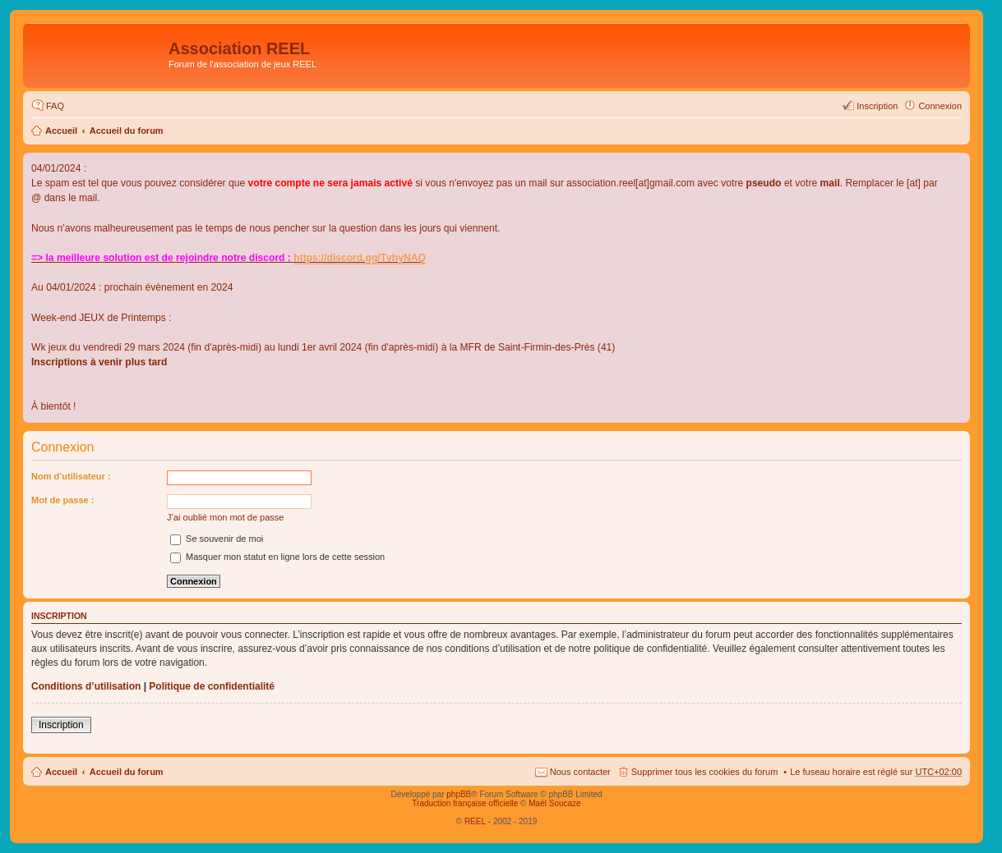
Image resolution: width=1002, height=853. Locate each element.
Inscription (61, 725)
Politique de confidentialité (212, 686)
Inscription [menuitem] (877, 106)
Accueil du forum (127, 130)
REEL (475, 821)
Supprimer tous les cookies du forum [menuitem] (704, 772)
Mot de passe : (62, 500)
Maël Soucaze (554, 803)
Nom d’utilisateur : (71, 476)
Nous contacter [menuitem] (580, 772)
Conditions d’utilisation (86, 686)
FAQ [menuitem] (55, 106)
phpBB (458, 794)
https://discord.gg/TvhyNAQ (359, 258)
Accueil (61, 130)
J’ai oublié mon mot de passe (225, 517)
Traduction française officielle (465, 803)
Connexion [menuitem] (940, 106)
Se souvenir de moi (216, 538)
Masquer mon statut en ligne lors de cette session (277, 557)
